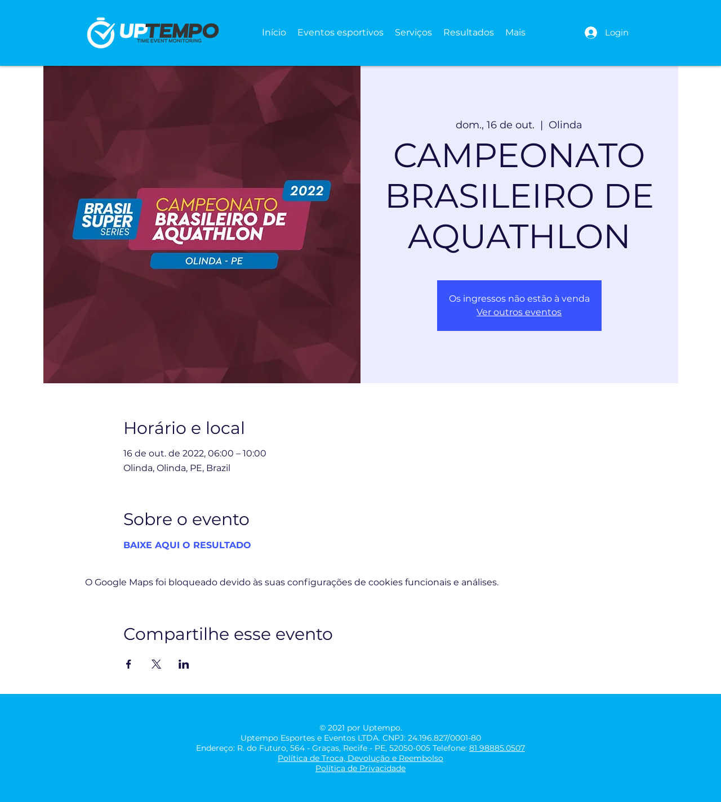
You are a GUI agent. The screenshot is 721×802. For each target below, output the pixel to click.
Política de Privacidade (360, 768)
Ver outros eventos (519, 312)
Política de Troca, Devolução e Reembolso (360, 758)
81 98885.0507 (497, 748)
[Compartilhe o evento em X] (156, 664)
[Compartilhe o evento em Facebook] (128, 664)
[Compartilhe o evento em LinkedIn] (184, 664)
